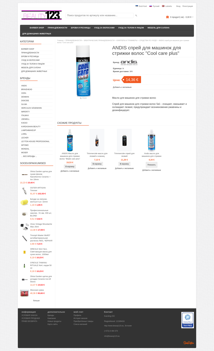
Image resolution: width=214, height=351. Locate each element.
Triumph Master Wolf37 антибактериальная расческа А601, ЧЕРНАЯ (41, 238)
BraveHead (26, 89)
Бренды (51, 315)
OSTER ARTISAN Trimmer (38, 189)
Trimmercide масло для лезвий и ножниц (97, 154)
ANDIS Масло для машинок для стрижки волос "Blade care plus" (70, 156)
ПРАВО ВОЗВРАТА (29, 321)
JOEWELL (25, 119)
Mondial (25, 149)
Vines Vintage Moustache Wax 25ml (41, 225)
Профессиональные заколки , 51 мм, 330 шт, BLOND (41, 213)
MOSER (24, 153)
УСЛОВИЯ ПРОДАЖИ (31, 318)
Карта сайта (53, 324)
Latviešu (167, 6)
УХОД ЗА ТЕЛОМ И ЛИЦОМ (131, 28)
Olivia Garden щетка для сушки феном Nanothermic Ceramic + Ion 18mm (41, 175)
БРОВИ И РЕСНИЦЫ (80, 28)
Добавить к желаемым (122, 87)
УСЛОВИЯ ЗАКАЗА (29, 315)
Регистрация (187, 6)
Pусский (154, 6)
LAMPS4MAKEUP (28, 130)
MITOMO (25, 145)
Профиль (77, 315)
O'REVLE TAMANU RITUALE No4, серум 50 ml (41, 265)
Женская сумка (37, 290)
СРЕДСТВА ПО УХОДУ (148, 40)
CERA (23, 93)
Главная (60, 40)
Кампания (52, 318)
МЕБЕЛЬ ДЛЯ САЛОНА (159, 28)
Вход (178, 6)
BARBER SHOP (37, 28)
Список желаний (80, 324)
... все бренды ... (29, 156)
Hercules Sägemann (31, 108)
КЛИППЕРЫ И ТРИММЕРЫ (127, 40)
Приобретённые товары (83, 321)
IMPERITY (25, 112)
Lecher (25, 138)
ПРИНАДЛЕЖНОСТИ (57, 28)
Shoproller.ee (189, 342)
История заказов (80, 318)
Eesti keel (141, 6)
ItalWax (25, 115)
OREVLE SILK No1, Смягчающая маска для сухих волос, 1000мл (41, 251)
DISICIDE (25, 101)
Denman (25, 97)
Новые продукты (54, 321)
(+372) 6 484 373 (111, 331)
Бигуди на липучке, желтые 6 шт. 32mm (39, 200)
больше (36, 301)
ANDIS (24, 86)
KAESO (24, 123)
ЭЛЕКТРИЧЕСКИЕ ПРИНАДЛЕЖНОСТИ (99, 40)
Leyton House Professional (35, 141)
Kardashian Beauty (30, 127)
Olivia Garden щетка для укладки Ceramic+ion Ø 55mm (41, 279)
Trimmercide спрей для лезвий (124, 154)
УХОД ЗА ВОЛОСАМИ (104, 28)
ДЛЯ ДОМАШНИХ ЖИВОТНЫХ (36, 34)
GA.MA (24, 104)
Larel (24, 134)
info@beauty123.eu (112, 336)
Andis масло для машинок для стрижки (151, 154)
